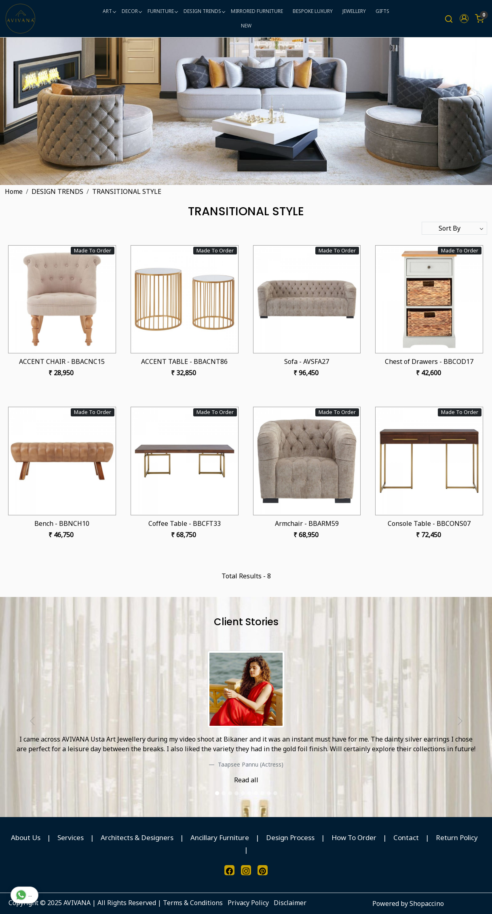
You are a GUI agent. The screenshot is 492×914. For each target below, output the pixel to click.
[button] (464, 18)
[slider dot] (217, 793)
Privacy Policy (248, 902)
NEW (246, 25)
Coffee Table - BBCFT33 (184, 523)
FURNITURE (162, 11)
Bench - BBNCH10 (61, 523)
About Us (25, 837)
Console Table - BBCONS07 (429, 523)
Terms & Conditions (193, 902)
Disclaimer (290, 902)
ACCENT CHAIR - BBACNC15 (62, 361)
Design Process (290, 837)
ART (109, 11)
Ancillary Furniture (219, 837)
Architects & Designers (137, 837)
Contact (406, 837)
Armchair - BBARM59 (307, 523)
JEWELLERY (354, 11)
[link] (448, 19)
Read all (246, 779)
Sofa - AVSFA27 (306, 361)
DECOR (131, 11)
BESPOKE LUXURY (313, 11)
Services (70, 837)
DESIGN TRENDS (204, 11)
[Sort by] (454, 228)
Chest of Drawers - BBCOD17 (429, 361)
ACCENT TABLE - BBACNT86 (184, 361)
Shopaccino (427, 903)
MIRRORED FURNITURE (257, 11)
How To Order (354, 837)
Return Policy (457, 837)
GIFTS (382, 11)
